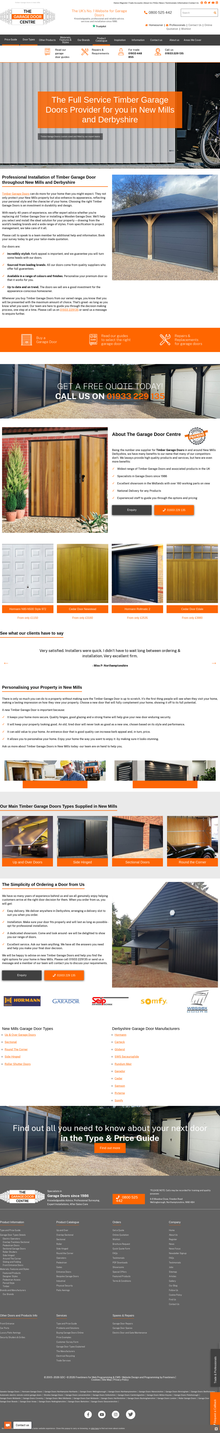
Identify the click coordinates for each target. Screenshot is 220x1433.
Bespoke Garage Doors (67, 1276)
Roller (59, 1244)
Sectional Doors (137, 862)
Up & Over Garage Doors (20, 1034)
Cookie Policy (175, 1295)
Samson (120, 1085)
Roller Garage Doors (187, 1398)
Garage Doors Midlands (10, 1398)
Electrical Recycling (65, 1356)
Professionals (175, 25)
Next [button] (212, 661)
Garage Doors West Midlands (58, 1398)
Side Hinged (82, 862)
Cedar (118, 1078)
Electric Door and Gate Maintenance (130, 1333)
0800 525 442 (158, 12)
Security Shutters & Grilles (12, 1337)
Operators (61, 1258)
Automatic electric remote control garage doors (21, 1395)
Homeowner (154, 25)
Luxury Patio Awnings (10, 1333)
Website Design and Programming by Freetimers (148, 1377)
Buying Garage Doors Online (70, 1333)
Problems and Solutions (67, 1328)
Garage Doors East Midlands (86, 1398)
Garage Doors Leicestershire (77, 1395)
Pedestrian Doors (11, 1245)
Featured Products (12, 1273)
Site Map (107, 1379)
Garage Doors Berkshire (78, 1401)
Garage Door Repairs (123, 1323)
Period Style (8, 1283)
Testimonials (118, 1258)
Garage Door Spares (122, 1328)
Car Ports (4, 1328)
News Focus (174, 1249)
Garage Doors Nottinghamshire (52, 1401)
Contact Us (195, 25)
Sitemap (173, 1272)
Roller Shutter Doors (18, 1064)
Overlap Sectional (64, 1235)
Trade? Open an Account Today (44, 784)
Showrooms (118, 1267)
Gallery (172, 1281)
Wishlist (186, 28)
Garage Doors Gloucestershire (104, 1401)
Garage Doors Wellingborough (93, 1391)
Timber (6, 1286)
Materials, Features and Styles (14, 1269)
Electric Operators (11, 1239)
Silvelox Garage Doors (53, 1395)
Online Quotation (121, 1235)
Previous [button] (4, 661)
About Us (173, 1235)
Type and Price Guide (10, 1230)
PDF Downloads (120, 1262)
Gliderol (120, 1049)
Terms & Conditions (122, 1281)
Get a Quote (118, 1230)
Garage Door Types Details (13, 1235)
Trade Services (63, 1360)
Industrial (60, 1281)
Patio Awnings (63, 1290)
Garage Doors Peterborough (186, 1395)
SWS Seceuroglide (127, 1056)
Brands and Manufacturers (13, 1290)
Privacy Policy (121, 1379)
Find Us (172, 1299)
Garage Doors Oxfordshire (104, 1395)
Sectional (11, 1042)
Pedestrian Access (11, 1279)
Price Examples (63, 1337)
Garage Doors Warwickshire (151, 1391)
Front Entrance (7, 1323)
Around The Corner (12, 1258)
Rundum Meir (123, 1064)
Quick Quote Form (121, 1249)
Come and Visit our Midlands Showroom (160, 784)
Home (172, 1230)
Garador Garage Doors (10, 1391)
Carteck (120, 1042)
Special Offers (119, 1272)
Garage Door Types (206, 1398)
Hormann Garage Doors (32, 1391)
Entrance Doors (63, 1272)
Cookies (95, 1379)
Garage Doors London (166, 1398)
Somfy (119, 1100)
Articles (172, 1276)
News (171, 1244)
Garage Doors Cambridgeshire (131, 1395)
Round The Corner (16, 1049)
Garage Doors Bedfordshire (203, 1391)
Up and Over (62, 1230)
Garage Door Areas (28, 1401)
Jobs (171, 1267)
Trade (215, 1370)
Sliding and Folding (12, 1262)
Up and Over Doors (27, 862)
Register (173, 1239)
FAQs (115, 1253)
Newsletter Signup (177, 1253)
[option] (110, 657)
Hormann (120, 1034)
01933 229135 (69, 309)
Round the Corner (192, 862)
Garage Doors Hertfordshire (113, 1398)
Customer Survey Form (67, 1342)
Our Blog (173, 1285)
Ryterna (120, 1093)
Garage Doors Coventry (33, 1398)
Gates (59, 1267)
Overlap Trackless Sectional (16, 1242)
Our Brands (8, 1294)
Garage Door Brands (9, 1401)
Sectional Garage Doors (14, 1249)
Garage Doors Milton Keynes (159, 1395)
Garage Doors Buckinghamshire (141, 1398)
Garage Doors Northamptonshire (122, 1391)
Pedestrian (61, 1262)
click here (95, 1428)
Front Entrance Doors (13, 1265)
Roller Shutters (10, 1252)
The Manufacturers (65, 1351)
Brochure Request (121, 1244)
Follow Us (173, 1290)
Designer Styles (10, 1276)
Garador (120, 1071)
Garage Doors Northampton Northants (61, 1391)
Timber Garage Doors (15, 193)
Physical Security (64, 1285)
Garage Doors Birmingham (177, 1391)
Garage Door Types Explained (70, 1347)
